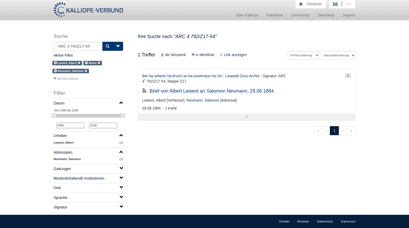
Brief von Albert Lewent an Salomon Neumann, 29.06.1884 (208, 91)
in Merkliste (202, 55)
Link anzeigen (233, 55)
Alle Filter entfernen (66, 78)
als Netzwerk (173, 55)
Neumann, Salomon (202, 100)
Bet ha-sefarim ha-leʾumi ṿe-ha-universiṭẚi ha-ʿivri (182, 76)
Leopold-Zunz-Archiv (242, 76)
